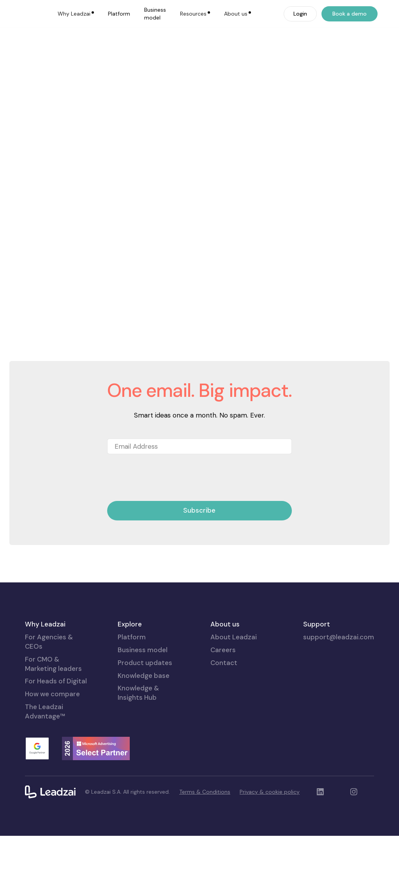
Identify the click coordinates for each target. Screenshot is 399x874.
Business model (155, 13)
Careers (223, 687)
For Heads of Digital (56, 719)
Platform (119, 13)
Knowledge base (143, 713)
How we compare (52, 732)
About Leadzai (233, 675)
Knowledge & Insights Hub (138, 731)
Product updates (145, 700)
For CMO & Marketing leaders (53, 702)
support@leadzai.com (338, 675)
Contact (223, 700)
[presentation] (166, 516)
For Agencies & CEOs (49, 680)
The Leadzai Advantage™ (45, 749)
